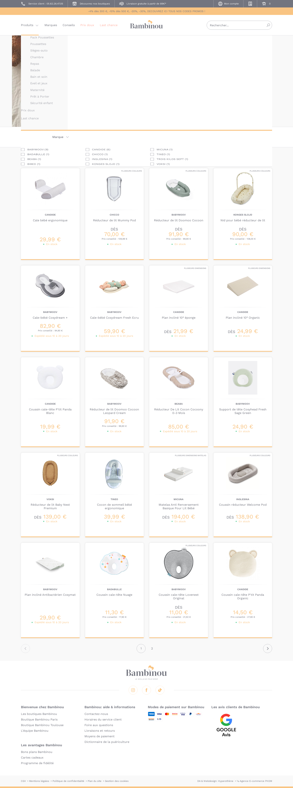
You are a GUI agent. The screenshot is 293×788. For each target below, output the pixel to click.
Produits (27, 25)
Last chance (109, 25)
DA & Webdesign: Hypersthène (215, 781)
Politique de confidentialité (68, 781)
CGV (23, 781)
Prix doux (87, 25)
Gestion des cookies (117, 781)
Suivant (267, 648)
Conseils (69, 25)
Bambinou (146, 24)
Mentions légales (39, 781)
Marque (57, 137)
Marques (50, 25)
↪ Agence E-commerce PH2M (254, 781)
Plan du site (94, 781)
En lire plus (163, 97)
